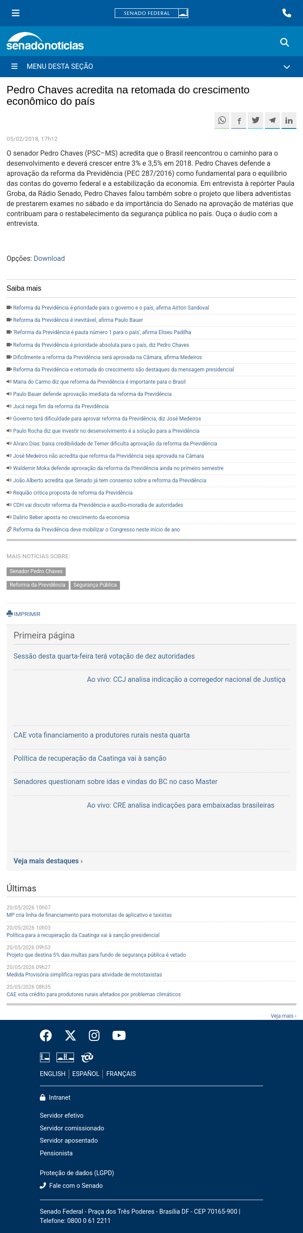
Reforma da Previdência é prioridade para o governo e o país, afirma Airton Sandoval (111, 308)
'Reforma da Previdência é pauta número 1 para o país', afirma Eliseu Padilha (102, 332)
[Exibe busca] (284, 42)
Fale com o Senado (71, 1186)
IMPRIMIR (23, 613)
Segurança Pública (95, 585)
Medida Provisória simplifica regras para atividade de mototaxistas (84, 975)
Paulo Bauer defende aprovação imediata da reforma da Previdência (92, 394)
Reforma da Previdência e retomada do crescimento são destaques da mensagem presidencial (123, 370)
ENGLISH (53, 1074)
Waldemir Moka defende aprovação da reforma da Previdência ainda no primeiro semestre (118, 468)
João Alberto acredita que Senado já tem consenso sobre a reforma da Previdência (109, 481)
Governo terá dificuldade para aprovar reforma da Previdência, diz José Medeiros (107, 419)
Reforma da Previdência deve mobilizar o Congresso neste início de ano (96, 530)
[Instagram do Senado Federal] (94, 1036)
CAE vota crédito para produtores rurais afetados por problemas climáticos (94, 994)
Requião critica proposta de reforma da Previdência (73, 493)
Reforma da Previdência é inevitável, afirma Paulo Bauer (78, 320)
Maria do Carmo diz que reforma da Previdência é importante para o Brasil (99, 382)
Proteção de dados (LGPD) (77, 1173)
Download (49, 258)
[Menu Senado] (15, 13)
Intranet (55, 1097)
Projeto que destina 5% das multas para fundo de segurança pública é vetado (96, 955)
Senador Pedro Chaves (36, 571)
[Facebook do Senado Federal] (49, 1036)
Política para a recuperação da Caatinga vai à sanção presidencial (83, 935)
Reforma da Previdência (37, 585)
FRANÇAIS (121, 1074)
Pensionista (56, 1153)
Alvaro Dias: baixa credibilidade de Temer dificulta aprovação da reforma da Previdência (115, 444)
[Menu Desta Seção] (151, 66)
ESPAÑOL (85, 1074)
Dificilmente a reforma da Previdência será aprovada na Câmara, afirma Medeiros (107, 357)
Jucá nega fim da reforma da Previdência (61, 406)
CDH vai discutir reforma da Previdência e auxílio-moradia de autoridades (98, 505)
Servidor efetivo (62, 1115)
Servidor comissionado (72, 1128)
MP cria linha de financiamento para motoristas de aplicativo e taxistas (89, 915)
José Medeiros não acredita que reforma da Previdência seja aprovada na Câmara (108, 456)
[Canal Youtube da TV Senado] (116, 1036)
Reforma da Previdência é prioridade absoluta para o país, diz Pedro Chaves (101, 345)
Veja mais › (283, 1016)
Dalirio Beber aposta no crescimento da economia (71, 517)
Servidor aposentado (69, 1140)
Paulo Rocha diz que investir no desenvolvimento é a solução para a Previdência (106, 431)
